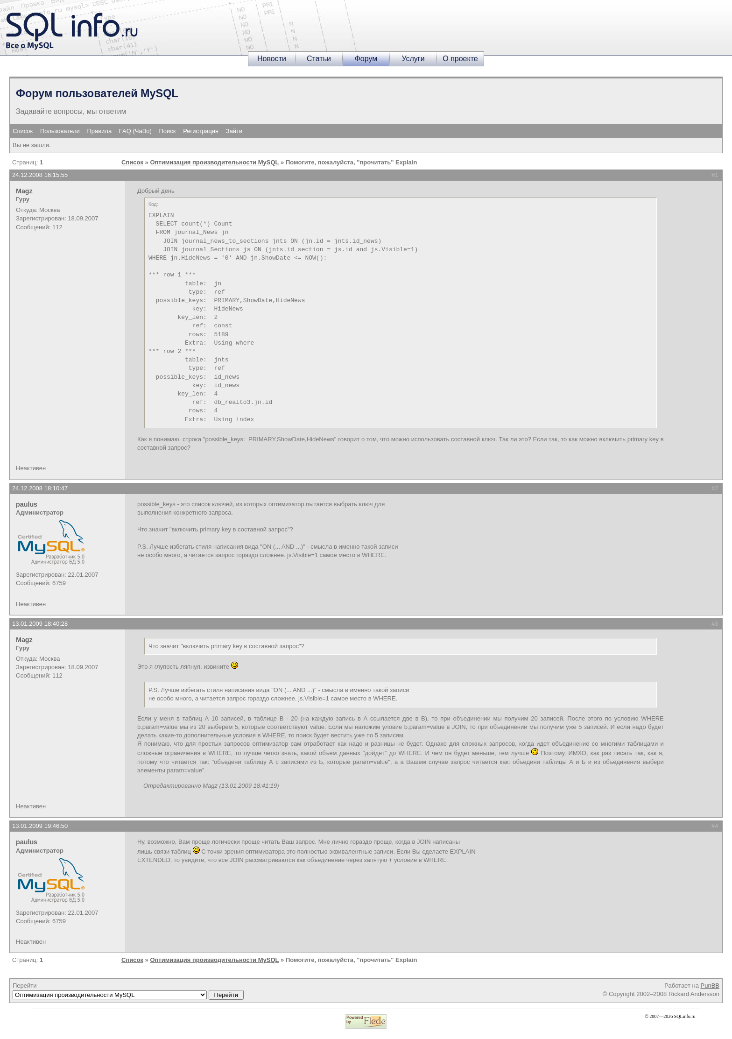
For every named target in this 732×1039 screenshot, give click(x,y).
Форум (366, 59)
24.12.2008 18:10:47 (40, 488)
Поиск (167, 130)
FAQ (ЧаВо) (135, 130)
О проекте (460, 59)
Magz (24, 191)
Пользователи (60, 130)
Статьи (319, 59)
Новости (271, 59)
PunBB (710, 985)
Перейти (128, 991)
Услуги (412, 59)
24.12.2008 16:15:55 (40, 174)
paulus (26, 504)
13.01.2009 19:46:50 (40, 825)
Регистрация (200, 130)
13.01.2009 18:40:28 (40, 623)
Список (23, 130)
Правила (99, 130)
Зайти (234, 130)
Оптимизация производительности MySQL (214, 162)
